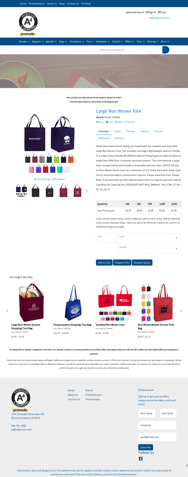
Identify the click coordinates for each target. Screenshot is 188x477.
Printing (86, 3)
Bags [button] (62, 41)
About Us (52, 3)
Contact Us (73, 3)
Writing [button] (151, 41)
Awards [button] (50, 41)
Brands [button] (23, 41)
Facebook (103, 3)
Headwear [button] (101, 41)
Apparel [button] (36, 41)
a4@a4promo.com (159, 17)
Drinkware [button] (75, 41)
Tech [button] (139, 41)
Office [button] (128, 41)
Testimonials (92, 399)
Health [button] (116, 41)
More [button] (164, 41)
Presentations (37, 3)
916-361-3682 (18, 425)
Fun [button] (88, 41)
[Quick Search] (129, 49)
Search (89, 390)
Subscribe (145, 447)
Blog (62, 3)
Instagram (95, 3)
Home (23, 3)
